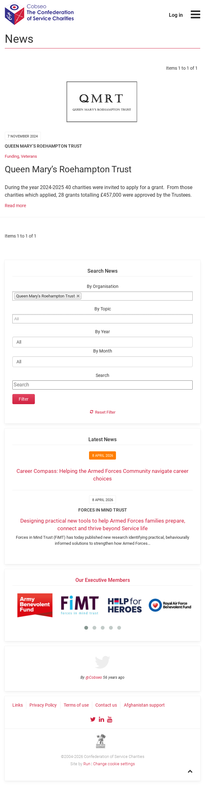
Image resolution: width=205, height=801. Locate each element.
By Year (102, 331)
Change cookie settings (114, 763)
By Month (102, 351)
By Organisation (103, 286)
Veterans (29, 156)
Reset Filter (105, 412)
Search (102, 375)
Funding (12, 156)
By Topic (102, 309)
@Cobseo (94, 677)
